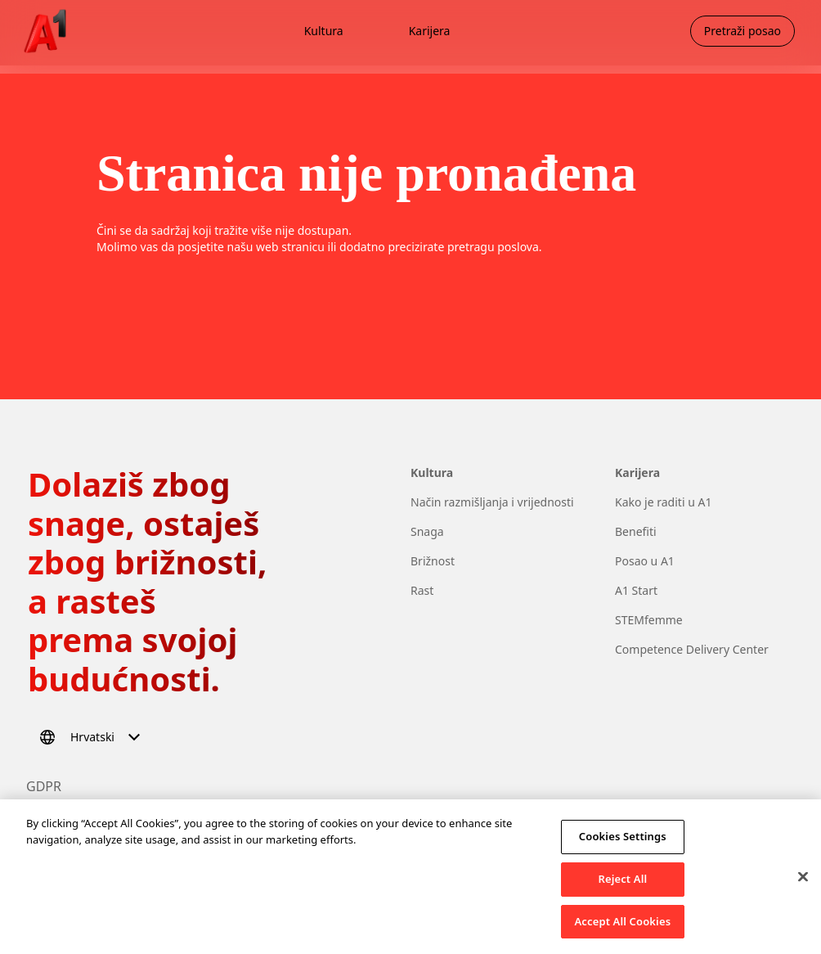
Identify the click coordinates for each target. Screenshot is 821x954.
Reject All (622, 885)
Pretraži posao (742, 30)
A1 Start (636, 590)
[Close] (803, 884)
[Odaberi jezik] (92, 737)
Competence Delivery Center (692, 649)
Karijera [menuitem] (430, 30)
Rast (421, 590)
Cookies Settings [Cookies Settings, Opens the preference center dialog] (622, 842)
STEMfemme (649, 620)
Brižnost (432, 561)
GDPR (43, 786)
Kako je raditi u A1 (663, 502)
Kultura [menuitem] (323, 30)
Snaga (427, 531)
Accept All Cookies (623, 927)
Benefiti (636, 531)
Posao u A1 (645, 561)
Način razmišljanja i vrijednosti (492, 502)
